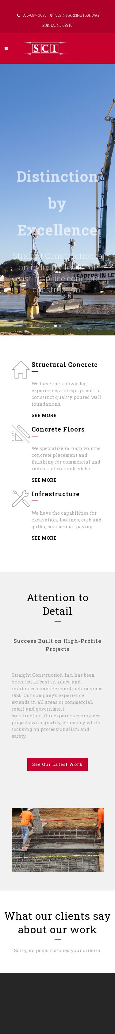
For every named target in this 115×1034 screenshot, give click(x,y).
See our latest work (57, 764)
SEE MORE (44, 415)
